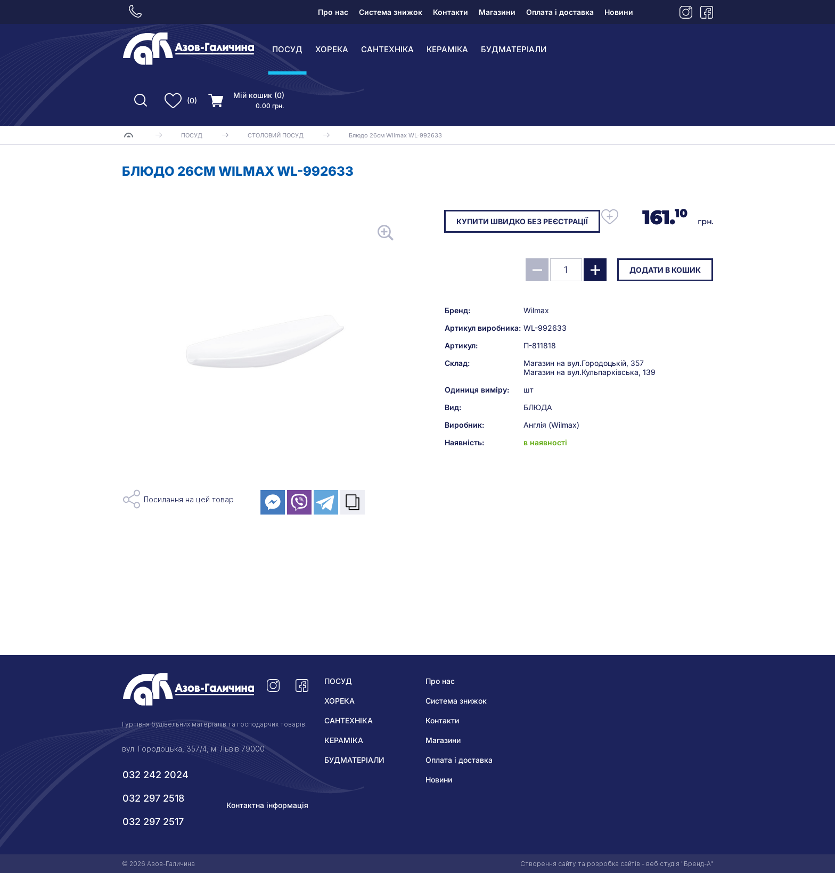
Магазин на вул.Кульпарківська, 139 (589, 372)
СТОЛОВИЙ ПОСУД (276, 135)
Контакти (450, 12)
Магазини (497, 12)
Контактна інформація (267, 805)
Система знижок (390, 12)
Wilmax (536, 310)
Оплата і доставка (560, 12)
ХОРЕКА (331, 49)
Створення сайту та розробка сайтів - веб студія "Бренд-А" (616, 864)
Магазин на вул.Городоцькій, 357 (583, 363)
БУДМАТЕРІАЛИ (513, 49)
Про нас (333, 12)
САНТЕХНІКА (387, 49)
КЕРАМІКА (447, 49)
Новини (618, 12)
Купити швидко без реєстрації (522, 221)
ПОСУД (287, 49)
